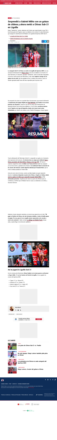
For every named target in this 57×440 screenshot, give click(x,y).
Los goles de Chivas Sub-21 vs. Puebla (19, 36)
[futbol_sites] (39, 395)
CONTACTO (14, 383)
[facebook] (45, 379)
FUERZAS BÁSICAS (37, 3)
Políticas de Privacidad (16, 394)
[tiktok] (55, 379)
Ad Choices (31, 394)
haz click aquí (31, 387)
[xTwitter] (50, 379)
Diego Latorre (25, 73)
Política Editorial (24, 394)
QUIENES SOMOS (4, 383)
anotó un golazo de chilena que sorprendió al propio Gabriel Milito (24, 177)
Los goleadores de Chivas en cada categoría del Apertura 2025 (32, 362)
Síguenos (38, 319)
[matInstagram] (48, 379)
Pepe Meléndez (32, 102)
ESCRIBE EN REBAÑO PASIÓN (23, 383)
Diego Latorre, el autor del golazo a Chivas (30, 369)
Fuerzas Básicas (17, 18)
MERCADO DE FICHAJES (46, 3)
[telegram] (52, 379)
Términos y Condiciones (6, 394)
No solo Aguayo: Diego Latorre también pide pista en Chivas (33, 354)
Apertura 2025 (11, 314)
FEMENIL (30, 3)
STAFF (10, 383)
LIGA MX (25, 3)
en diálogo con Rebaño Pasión (35, 220)
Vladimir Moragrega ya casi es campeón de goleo (21, 38)
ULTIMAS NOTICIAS (18, 3)
